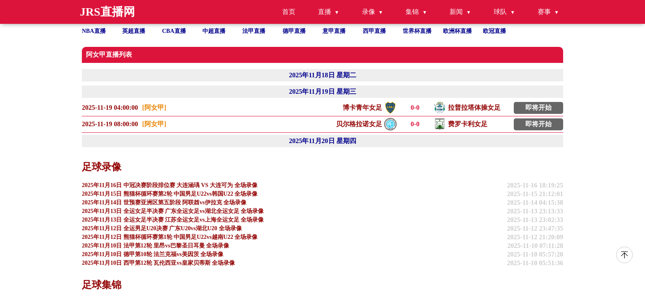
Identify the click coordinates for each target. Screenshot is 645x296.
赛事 (544, 11)
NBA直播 (94, 31)
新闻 (456, 11)
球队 (500, 11)
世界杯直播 (417, 31)
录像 (368, 11)
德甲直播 (294, 31)
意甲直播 (334, 31)
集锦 (412, 11)
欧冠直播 (494, 31)
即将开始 (538, 107)
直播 (324, 11)
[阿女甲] (154, 107)
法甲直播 (253, 31)
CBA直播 (174, 31)
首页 (288, 11)
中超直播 (213, 31)
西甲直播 (374, 31)
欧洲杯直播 (457, 31)
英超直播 (133, 31)
